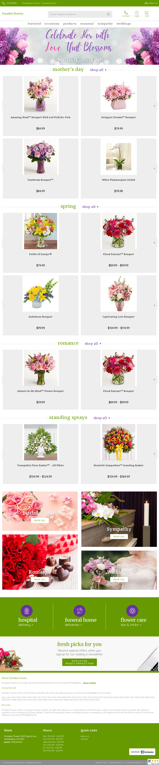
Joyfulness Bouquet (40, 316)
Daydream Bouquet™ (40, 179)
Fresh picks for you (79, 648)
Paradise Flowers (12, 13)
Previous (4, 106)
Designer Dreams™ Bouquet (118, 117)
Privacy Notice (115, 762)
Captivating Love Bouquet (119, 316)
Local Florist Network (133, 762)
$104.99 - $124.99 (40, 476)
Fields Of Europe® (40, 254)
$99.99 (40, 328)
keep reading (89, 683)
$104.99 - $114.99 (119, 328)
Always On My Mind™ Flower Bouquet (40, 391)
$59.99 (40, 402)
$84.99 (40, 128)
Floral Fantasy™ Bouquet (118, 254)
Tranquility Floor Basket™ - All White (40, 465)
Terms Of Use (100, 762)
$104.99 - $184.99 (118, 476)
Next (155, 106)
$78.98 (118, 191)
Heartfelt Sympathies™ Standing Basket (118, 465)
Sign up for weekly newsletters (79, 662)
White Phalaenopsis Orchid (118, 179)
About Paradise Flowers (14, 677)
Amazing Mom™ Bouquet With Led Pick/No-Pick (40, 117)
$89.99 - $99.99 (118, 265)
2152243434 (11, 3)
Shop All (97, 70)
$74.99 (118, 128)
